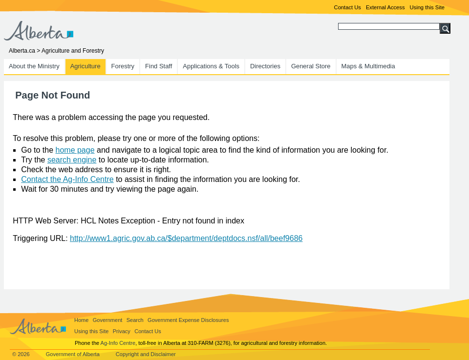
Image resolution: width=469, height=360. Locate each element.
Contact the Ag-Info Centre (67, 179)
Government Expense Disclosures (188, 320)
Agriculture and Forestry (73, 50)
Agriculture (85, 66)
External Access (385, 7)
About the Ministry (34, 66)
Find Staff (158, 66)
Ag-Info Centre (118, 343)
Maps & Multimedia (368, 66)
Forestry (123, 66)
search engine (72, 160)
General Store (311, 66)
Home (81, 320)
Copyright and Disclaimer (146, 354)
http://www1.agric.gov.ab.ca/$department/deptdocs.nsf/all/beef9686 (186, 238)
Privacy (121, 331)
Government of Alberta (73, 354)
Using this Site (427, 7)
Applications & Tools (211, 66)
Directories (265, 66)
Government (108, 320)
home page (75, 150)
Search (135, 320)
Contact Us (347, 7)
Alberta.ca (22, 50)
